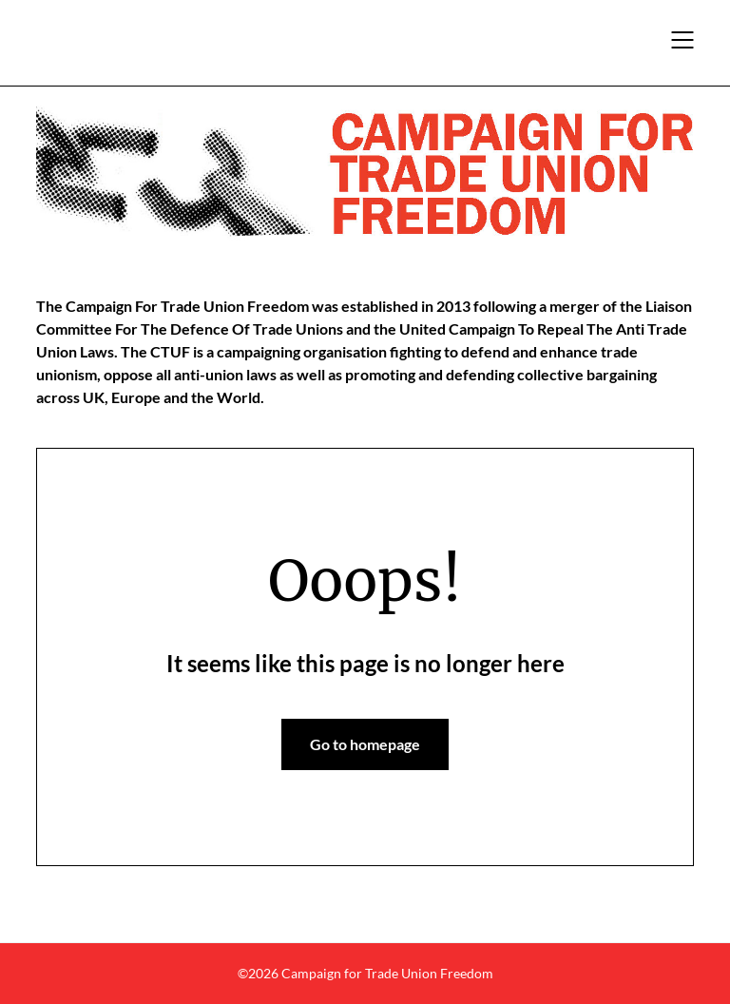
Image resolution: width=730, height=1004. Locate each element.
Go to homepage (365, 744)
